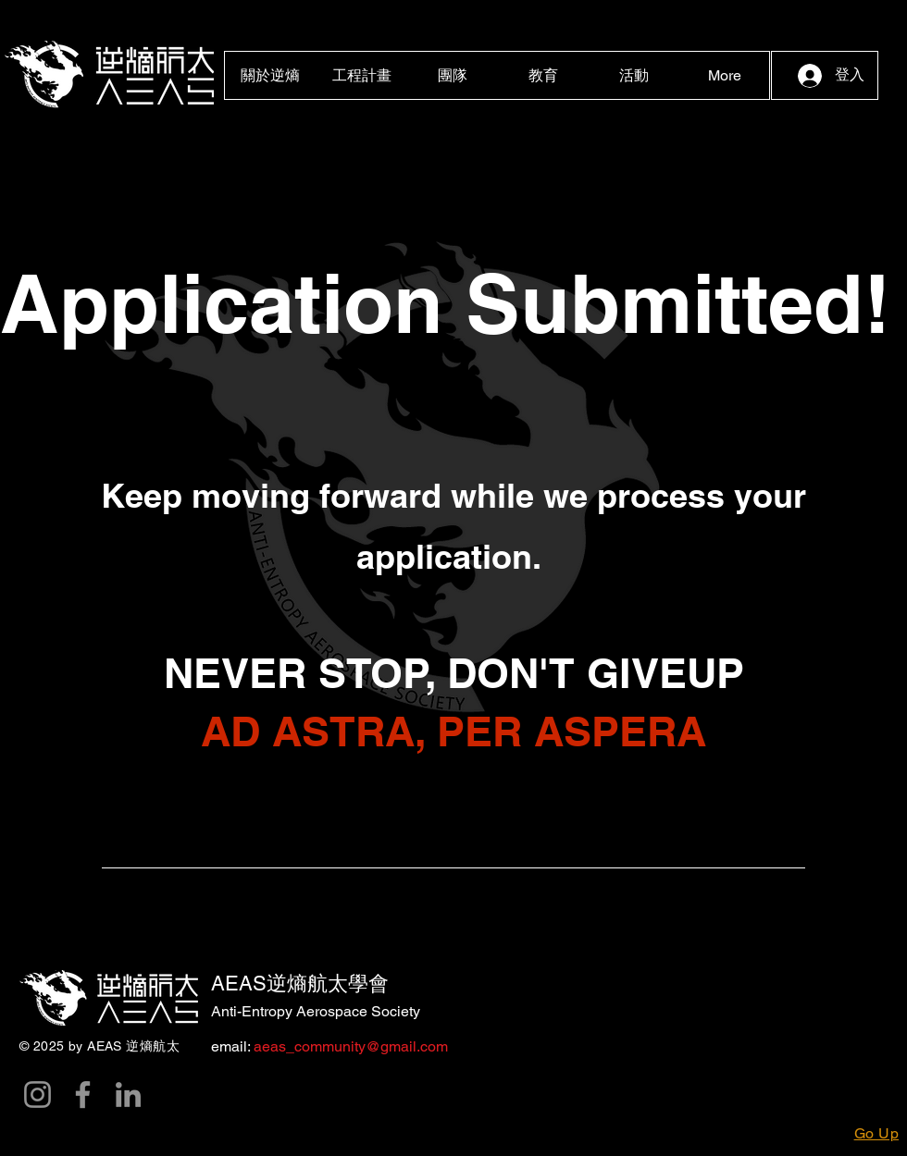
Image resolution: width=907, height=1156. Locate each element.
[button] (270, 75)
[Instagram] (37, 1094)
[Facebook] (83, 1094)
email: (230, 1046)
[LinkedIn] (128, 1094)
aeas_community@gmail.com (349, 1046)
